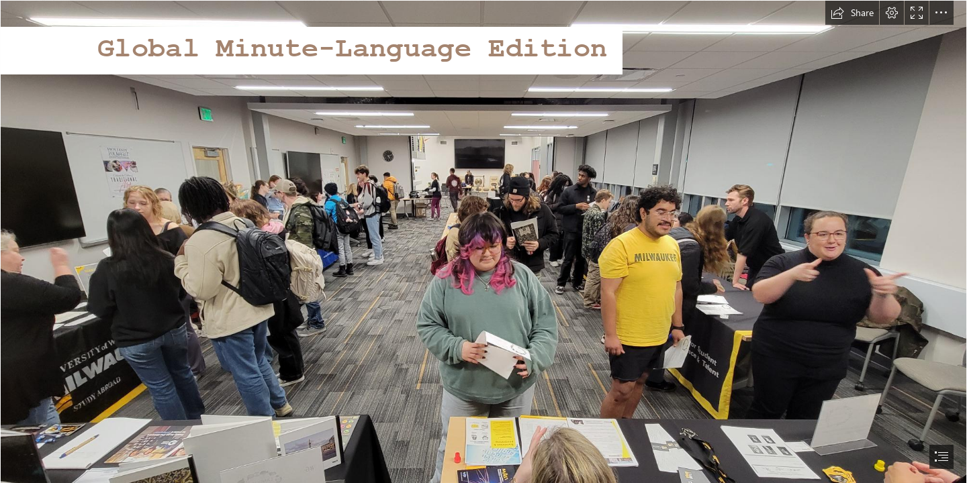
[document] (483, 241)
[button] (852, 13)
